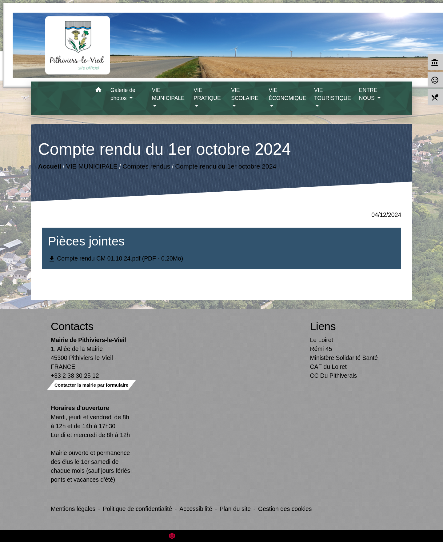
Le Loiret (321, 340)
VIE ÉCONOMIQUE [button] (287, 94)
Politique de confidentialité (137, 508)
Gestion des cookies (285, 508)
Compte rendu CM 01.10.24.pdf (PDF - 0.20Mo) (115, 259)
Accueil (49, 166)
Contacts (72, 326)
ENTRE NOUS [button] (368, 94)
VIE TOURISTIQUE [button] (332, 94)
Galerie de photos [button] (122, 94)
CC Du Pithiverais (333, 375)
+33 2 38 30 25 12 (75, 375)
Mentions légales (73, 508)
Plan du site (235, 508)
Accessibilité (195, 508)
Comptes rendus (146, 166)
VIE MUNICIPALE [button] (168, 94)
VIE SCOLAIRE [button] (244, 94)
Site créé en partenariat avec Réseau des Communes (221, 535)
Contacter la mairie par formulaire (91, 385)
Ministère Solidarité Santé (344, 357)
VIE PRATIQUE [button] (207, 94)
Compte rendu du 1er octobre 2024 (225, 166)
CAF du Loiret (328, 366)
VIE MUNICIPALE (92, 166)
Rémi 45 (321, 348)
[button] (99, 91)
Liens (323, 326)
